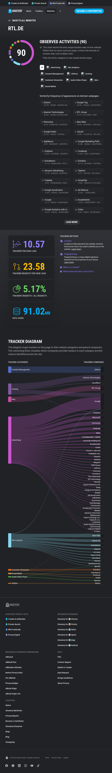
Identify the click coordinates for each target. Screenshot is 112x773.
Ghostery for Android (68, 645)
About (28, 11)
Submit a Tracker (65, 667)
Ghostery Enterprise (14, 726)
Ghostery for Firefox (67, 624)
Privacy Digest (75, 3)
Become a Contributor (89, 11)
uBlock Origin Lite (13, 694)
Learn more (76, 249)
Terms (47, 758)
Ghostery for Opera (67, 635)
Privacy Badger (12, 683)
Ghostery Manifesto (14, 710)
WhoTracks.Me (57, 3)
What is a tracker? (70, 267)
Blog (7, 737)
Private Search (38, 3)
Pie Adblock (10, 678)
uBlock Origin (11, 688)
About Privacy (63, 683)
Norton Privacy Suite (14, 673)
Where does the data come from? (77, 271)
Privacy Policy (56, 758)
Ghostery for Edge (66, 640)
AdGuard (9, 657)
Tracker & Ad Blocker (18, 3)
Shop (8, 732)
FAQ (59, 657)
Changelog (10, 742)
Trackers (39, 11)
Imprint (65, 758)
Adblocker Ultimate (14, 667)
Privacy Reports (12, 716)
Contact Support (64, 662)
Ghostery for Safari (67, 629)
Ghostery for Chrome (68, 619)
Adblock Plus (11, 662)
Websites (51, 11)
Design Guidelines (65, 678)
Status (8, 705)
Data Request (63, 673)
